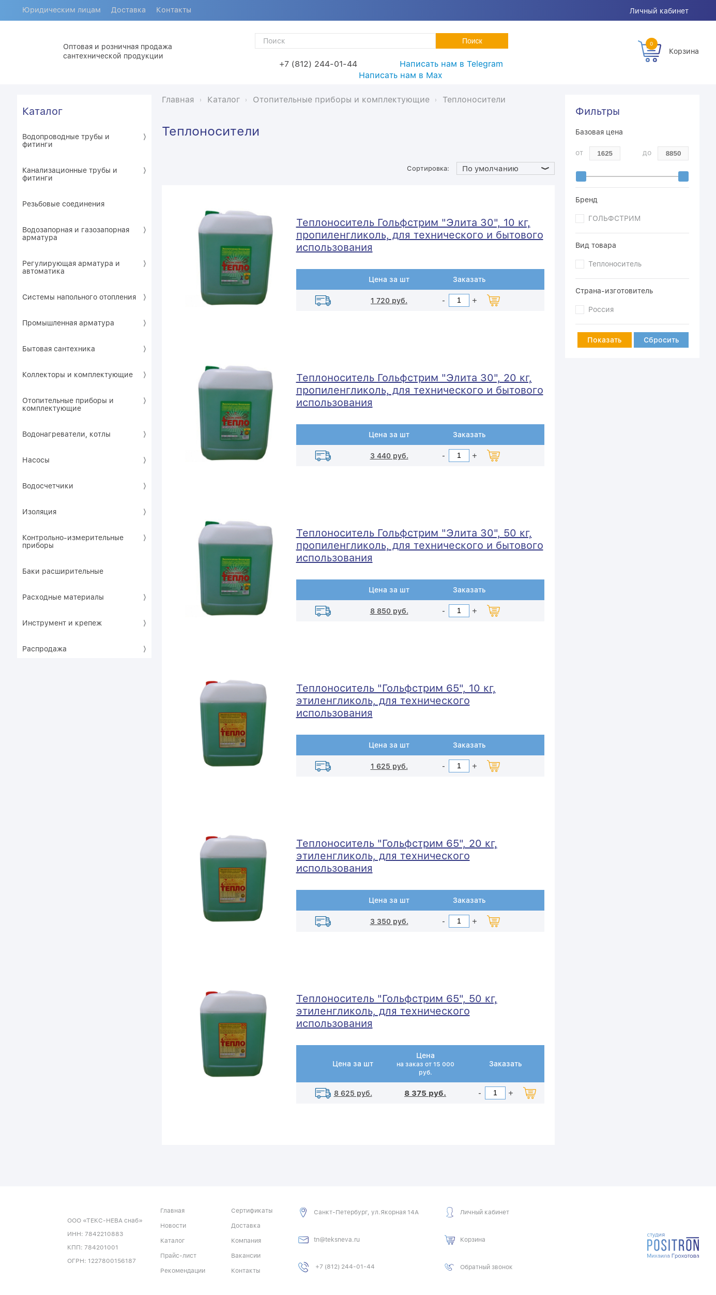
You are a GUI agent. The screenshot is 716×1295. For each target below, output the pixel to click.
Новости (173, 1225)
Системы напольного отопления (79, 297)
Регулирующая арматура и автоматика (71, 267)
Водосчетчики (47, 486)
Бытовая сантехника (58, 349)
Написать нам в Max (400, 75)
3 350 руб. (389, 921)
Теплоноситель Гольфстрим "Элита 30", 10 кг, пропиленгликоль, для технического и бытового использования (419, 235)
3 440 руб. (389, 456)
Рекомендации (182, 1270)
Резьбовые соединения (63, 204)
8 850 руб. (389, 611)
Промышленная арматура (68, 323)
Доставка (132, 11)
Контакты (179, 11)
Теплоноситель (615, 264)
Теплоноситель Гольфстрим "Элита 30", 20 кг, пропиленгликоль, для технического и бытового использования (419, 390)
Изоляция (39, 512)
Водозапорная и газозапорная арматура (75, 234)
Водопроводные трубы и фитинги (66, 140)
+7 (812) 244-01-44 (318, 64)
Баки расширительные (62, 571)
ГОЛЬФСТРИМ (614, 218)
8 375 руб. (425, 1093)
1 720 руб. (389, 300)
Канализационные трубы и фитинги (69, 174)
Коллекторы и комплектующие (77, 374)
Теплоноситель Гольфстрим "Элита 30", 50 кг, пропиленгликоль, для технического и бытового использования (419, 545)
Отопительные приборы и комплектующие (68, 404)
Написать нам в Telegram (451, 64)
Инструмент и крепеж (62, 623)
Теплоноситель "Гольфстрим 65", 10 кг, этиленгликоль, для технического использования (396, 700)
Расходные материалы (63, 597)
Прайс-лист (178, 1255)
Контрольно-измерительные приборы (73, 541)
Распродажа (44, 649)
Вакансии (246, 1255)
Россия (601, 309)
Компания (246, 1240)
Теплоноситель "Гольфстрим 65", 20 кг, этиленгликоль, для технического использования (396, 855)
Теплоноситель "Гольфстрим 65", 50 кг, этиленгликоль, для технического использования (396, 1011)
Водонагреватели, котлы (66, 434)
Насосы (36, 460)
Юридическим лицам (63, 11)
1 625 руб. (389, 766)
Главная (172, 1210)
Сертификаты (251, 1210)
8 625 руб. (353, 1093)
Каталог (42, 111)
